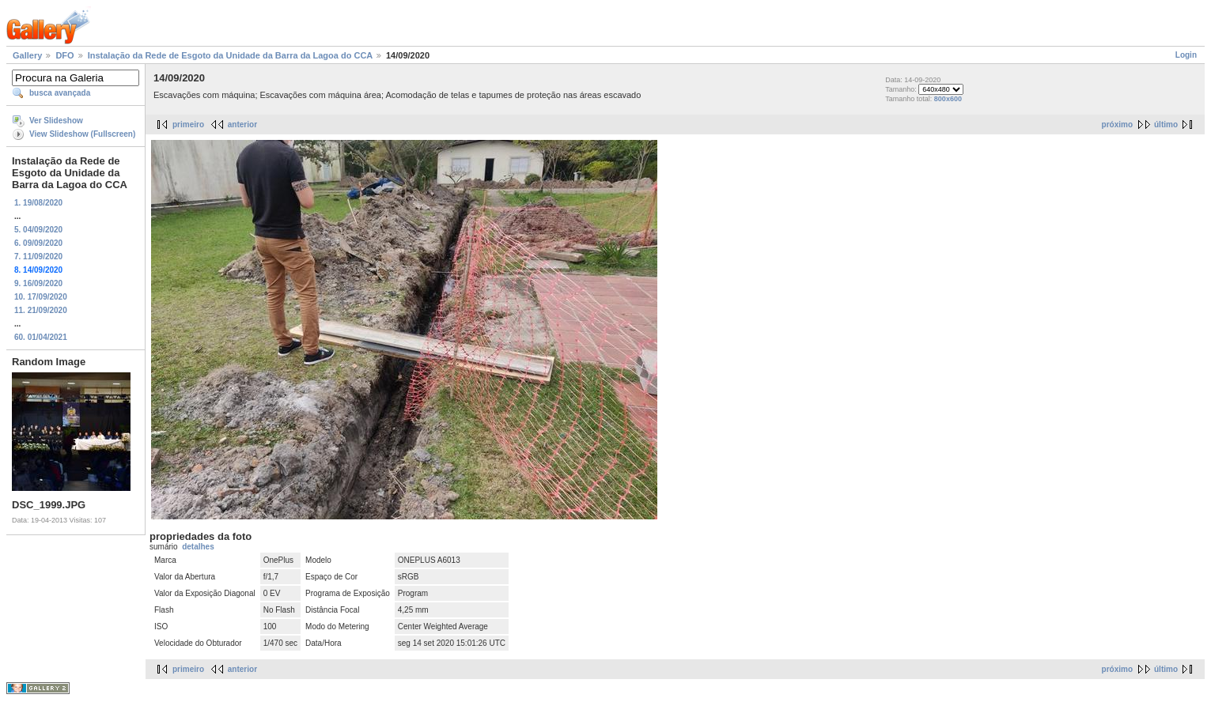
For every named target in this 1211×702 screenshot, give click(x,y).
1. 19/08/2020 (38, 202)
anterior (242, 124)
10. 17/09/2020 (40, 296)
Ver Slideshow (56, 120)
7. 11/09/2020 (38, 256)
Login (1186, 55)
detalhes (198, 546)
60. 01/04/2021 (40, 337)
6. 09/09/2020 (38, 243)
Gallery (27, 55)
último (1166, 124)
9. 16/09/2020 (38, 283)
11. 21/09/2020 (40, 310)
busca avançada (59, 93)
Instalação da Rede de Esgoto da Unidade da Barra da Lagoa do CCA (230, 55)
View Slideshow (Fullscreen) (82, 134)
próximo (1117, 124)
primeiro (188, 124)
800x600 (948, 99)
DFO (64, 55)
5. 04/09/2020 (38, 229)
